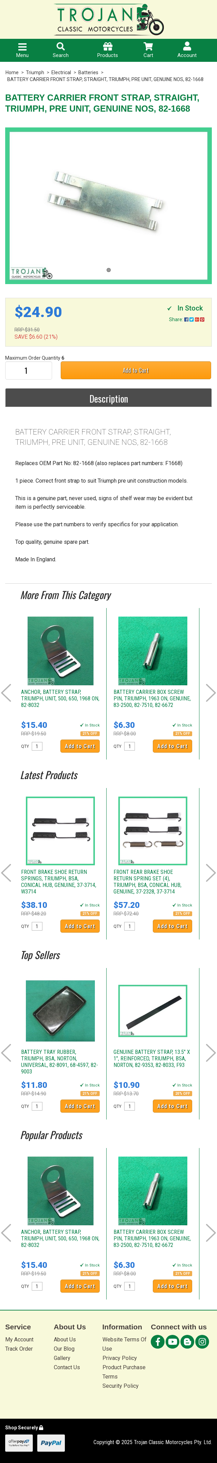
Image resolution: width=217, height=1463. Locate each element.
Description (108, 398)
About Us (65, 1339)
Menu (22, 50)
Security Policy (120, 1386)
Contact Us (67, 1367)
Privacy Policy (119, 1358)
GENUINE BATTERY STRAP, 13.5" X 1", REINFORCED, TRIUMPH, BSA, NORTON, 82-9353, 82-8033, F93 (152, 1058)
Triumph (35, 72)
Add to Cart (136, 370)
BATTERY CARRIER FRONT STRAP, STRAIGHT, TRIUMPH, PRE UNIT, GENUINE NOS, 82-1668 (105, 79)
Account (187, 50)
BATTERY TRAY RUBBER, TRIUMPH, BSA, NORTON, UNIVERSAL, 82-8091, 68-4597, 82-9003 (59, 1062)
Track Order (19, 1349)
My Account (19, 1339)
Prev (6, 693)
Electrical (61, 72)
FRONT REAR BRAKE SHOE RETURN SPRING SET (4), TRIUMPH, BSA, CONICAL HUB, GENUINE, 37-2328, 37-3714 (147, 882)
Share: (186, 319)
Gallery (62, 1358)
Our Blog (64, 1349)
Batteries (88, 72)
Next (211, 693)
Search (61, 50)
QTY (25, 746)
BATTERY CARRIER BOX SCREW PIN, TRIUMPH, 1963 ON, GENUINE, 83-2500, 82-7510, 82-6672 (152, 698)
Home (12, 72)
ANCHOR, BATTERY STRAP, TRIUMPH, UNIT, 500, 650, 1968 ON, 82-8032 (60, 698)
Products (107, 50)
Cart (148, 50)
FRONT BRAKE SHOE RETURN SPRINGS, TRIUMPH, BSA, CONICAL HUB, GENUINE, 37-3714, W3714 (58, 882)
